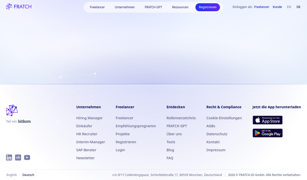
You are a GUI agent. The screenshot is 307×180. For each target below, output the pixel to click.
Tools (171, 142)
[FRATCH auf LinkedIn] (9, 157)
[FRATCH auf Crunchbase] (18, 157)
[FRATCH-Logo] (18, 7)
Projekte (123, 134)
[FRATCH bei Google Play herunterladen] (268, 133)
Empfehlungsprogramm (136, 126)
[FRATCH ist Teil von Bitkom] (18, 122)
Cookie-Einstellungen (224, 118)
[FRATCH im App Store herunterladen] (268, 120)
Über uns (174, 134)
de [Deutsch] (298, 7)
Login (120, 150)
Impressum (215, 150)
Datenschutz (216, 134)
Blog (170, 150)
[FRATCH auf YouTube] (27, 157)
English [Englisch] (12, 175)
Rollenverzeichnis (181, 118)
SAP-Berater (86, 150)
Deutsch (28, 175)
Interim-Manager (90, 142)
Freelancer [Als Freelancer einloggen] (261, 7)
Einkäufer (84, 126)
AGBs (210, 126)
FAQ (170, 158)
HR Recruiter (87, 134)
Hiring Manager (89, 118)
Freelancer (124, 118)
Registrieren (207, 7)
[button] (97, 7)
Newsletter (85, 158)
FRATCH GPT (153, 7)
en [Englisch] (289, 7)
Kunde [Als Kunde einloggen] (277, 7)
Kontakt (213, 142)
